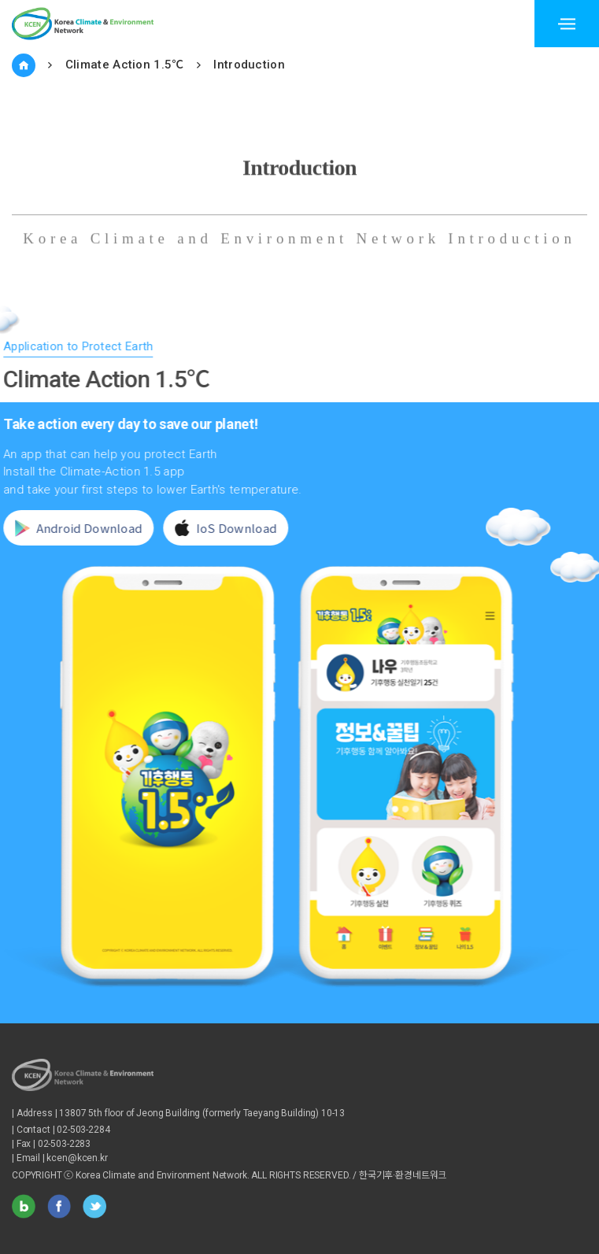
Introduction (249, 64)
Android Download (75, 528)
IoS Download (222, 528)
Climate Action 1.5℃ (124, 64)
